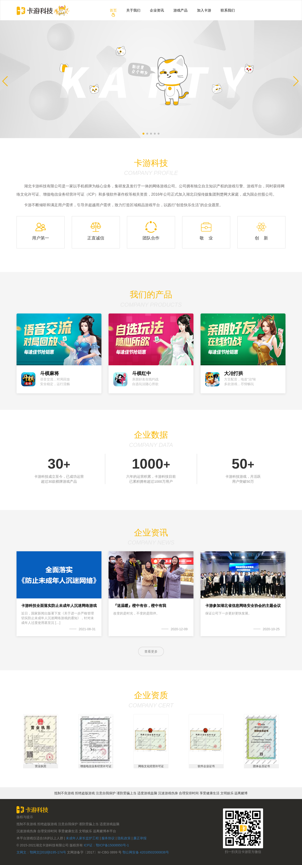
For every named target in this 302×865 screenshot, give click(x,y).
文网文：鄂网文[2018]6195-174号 (42, 852)
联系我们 (228, 10)
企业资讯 (157, 10)
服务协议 (108, 838)
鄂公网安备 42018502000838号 (145, 852)
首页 (113, 10)
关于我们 (133, 10)
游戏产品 (180, 10)
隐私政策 (124, 838)
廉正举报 (140, 838)
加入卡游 (204, 10)
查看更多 (151, 651)
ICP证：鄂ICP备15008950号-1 (106, 845)
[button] (5, 79)
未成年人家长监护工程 (82, 838)
